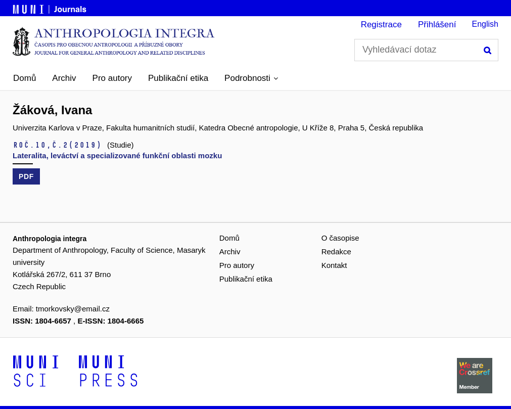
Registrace (381, 24)
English (485, 24)
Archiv (64, 78)
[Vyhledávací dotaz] (426, 50)
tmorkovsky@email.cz (73, 308)
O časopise (340, 238)
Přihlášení (437, 24)
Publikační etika (178, 78)
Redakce (336, 251)
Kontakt (334, 265)
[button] (251, 78)
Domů (24, 78)
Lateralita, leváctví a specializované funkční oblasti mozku (117, 155)
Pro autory (112, 78)
